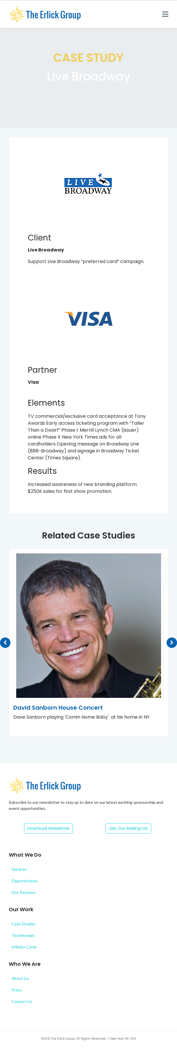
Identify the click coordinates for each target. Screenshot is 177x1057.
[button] (48, 828)
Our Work (21, 909)
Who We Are (25, 963)
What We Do (25, 854)
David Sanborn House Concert (58, 708)
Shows (88, 95)
